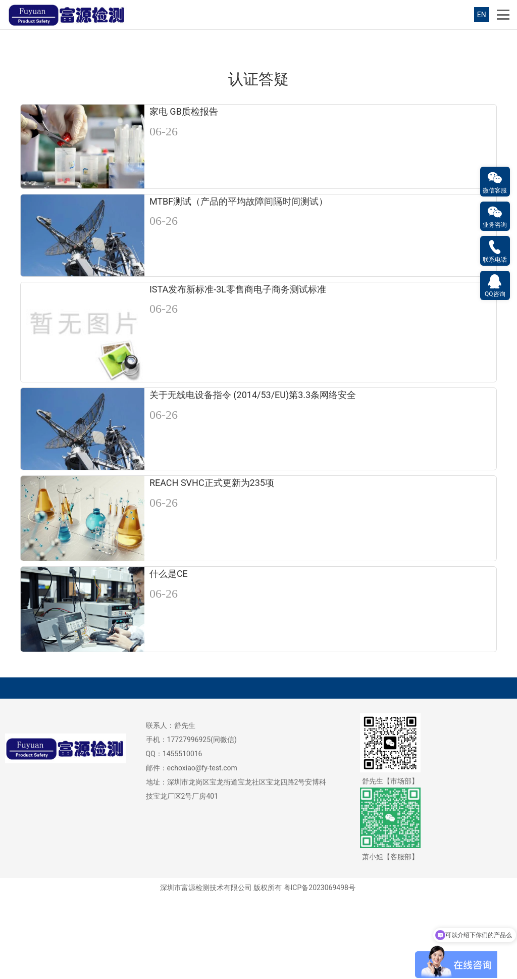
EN (481, 15)
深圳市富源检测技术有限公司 (206, 968)
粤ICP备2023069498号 (319, 968)
